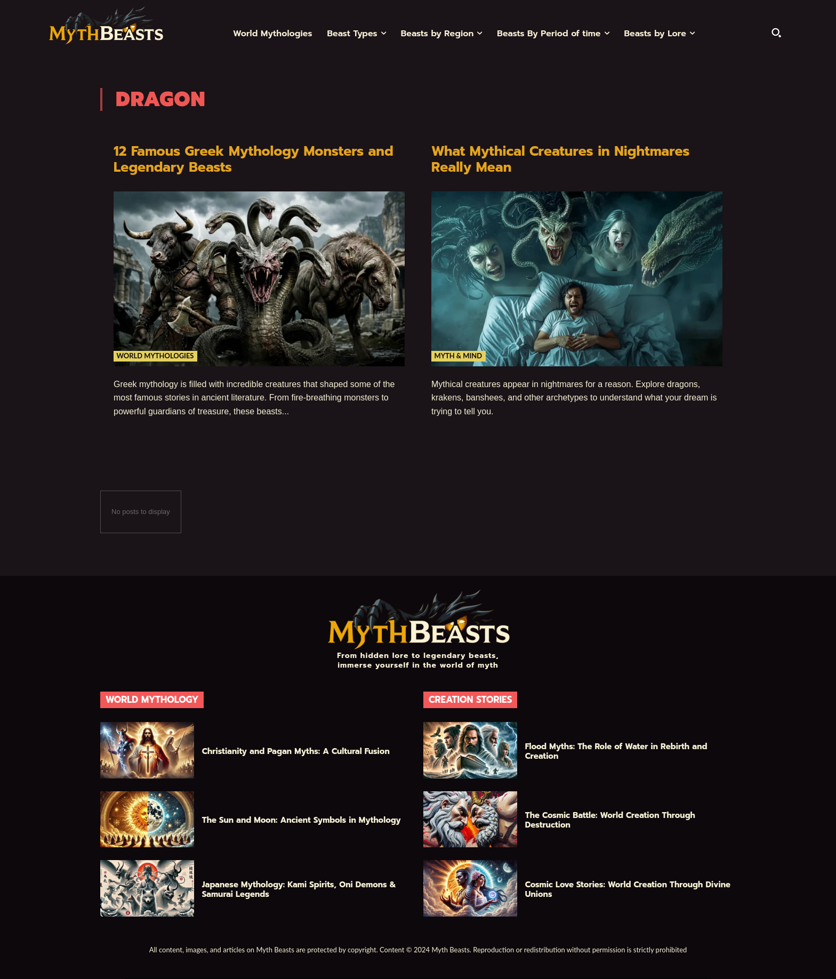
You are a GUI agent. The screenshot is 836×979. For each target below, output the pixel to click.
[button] (776, 32)
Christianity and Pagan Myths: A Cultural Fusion (296, 751)
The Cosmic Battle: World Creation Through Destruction (610, 820)
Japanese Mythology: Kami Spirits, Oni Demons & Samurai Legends (299, 889)
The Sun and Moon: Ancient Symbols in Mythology (301, 820)
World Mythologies (156, 355)
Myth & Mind (459, 355)
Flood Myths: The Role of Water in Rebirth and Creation (616, 751)
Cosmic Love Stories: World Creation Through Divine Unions (627, 889)
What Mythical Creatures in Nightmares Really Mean (565, 159)
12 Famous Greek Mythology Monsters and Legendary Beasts (258, 159)
